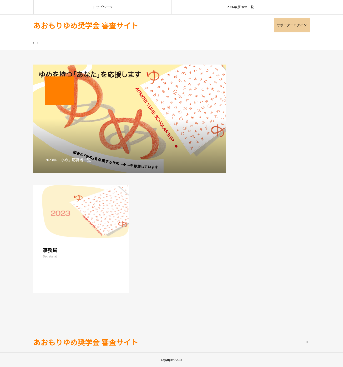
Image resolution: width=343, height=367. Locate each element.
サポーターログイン (292, 25)
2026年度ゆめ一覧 (240, 7)
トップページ (102, 7)
